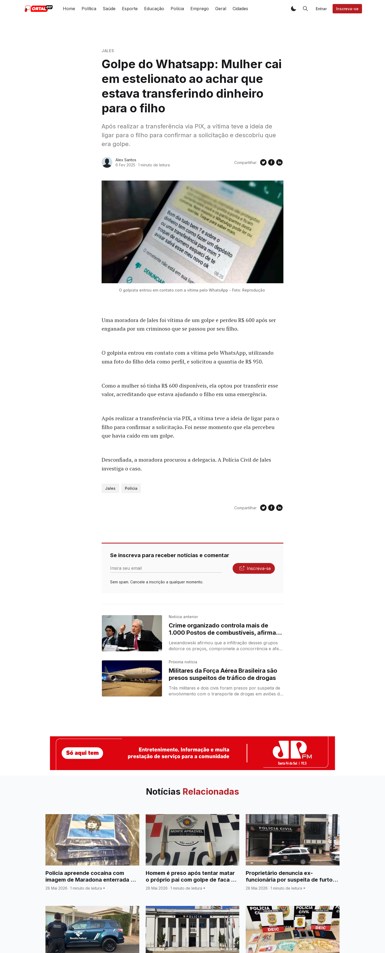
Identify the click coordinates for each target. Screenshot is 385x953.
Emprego (199, 8)
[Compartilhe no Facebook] (271, 162)
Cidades (240, 8)
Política (89, 8)
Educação (154, 8)
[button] (293, 8)
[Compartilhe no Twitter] (263, 162)
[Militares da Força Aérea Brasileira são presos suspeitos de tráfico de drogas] (132, 678)
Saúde (109, 8)
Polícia (177, 8)
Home (69, 8)
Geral (220, 8)
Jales (108, 50)
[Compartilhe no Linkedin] (279, 162)
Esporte (130, 8)
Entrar (321, 8)
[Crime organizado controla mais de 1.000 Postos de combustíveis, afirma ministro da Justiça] (132, 633)
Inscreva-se (347, 8)
